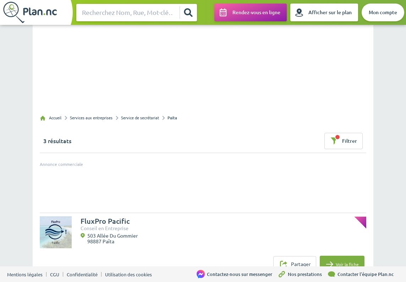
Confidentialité (82, 274)
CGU (54, 274)
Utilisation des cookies (128, 274)
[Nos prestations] (302, 274)
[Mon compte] (383, 12)
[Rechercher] (188, 12)
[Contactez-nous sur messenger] (237, 274)
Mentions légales (25, 274)
